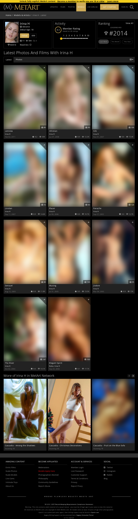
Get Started (109, 7)
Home (8, 15)
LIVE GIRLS (92, 7)
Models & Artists (22, 15)
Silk (95, 131)
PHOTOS (71, 7)
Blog (106, 478)
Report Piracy (77, 486)
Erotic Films (11, 467)
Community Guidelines (48, 482)
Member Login (77, 467)
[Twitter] (108, 467)
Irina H (8, 134)
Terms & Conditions (79, 478)
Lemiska (9, 131)
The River (9, 363)
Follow (24, 35)
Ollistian (53, 131)
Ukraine (25, 26)
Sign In (124, 7)
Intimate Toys (12, 482)
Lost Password (77, 471)
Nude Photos (11, 471)
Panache (97, 208)
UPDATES (54, 7)
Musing (52, 285)
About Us (10, 486)
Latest (9, 59)
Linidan (8, 208)
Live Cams (10, 478)
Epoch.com (95, 512)
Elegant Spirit (55, 363)
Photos (19, 59)
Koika (51, 366)
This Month (116, 42)
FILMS (63, 7)
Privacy (74, 482)
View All (129, 23)
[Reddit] (108, 475)
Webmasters (43, 467)
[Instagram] (110, 471)
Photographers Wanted (48, 475)
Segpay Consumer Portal (85, 515)
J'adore (96, 285)
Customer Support (79, 475)
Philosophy (43, 478)
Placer (52, 208)
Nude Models (11, 475)
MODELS (81, 7)
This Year (127, 42)
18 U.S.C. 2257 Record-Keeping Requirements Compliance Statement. (69, 504)
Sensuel (9, 285)
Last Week (103, 42)
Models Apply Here (46, 471)
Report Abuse (44, 486)
